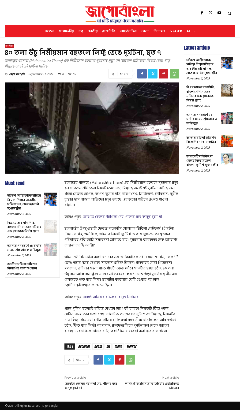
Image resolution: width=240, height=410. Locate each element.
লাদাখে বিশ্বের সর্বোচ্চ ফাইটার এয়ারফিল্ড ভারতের (152, 386)
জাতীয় (9, 46)
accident (84, 346)
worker (131, 346)
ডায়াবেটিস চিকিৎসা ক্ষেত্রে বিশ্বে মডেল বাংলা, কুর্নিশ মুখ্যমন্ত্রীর (202, 160)
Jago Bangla (17, 74)
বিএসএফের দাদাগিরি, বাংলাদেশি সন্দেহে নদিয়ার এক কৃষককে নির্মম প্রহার (24, 227)
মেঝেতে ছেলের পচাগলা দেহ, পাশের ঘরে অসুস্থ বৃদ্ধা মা (122, 217)
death (98, 346)
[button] (229, 13)
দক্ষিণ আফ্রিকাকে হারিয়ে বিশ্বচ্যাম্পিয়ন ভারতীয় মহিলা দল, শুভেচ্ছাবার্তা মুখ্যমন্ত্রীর (24, 202)
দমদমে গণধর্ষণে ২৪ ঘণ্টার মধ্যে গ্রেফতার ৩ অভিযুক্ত (24, 248)
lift (108, 346)
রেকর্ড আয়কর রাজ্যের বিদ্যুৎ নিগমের (111, 297)
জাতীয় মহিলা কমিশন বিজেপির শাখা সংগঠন (22, 266)
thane (118, 346)
